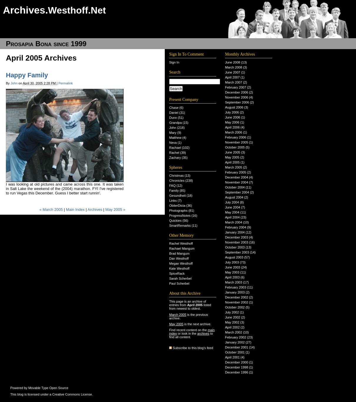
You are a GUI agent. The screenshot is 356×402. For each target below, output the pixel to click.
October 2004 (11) (238, 187)
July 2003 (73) (235, 262)
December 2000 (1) (239, 362)
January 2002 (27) (238, 342)
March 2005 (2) (236, 167)
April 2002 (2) (234, 327)
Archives (95, 209)
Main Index (75, 209)
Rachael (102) (179, 147)
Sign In (174, 62)
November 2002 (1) (239, 302)
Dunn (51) (176, 117)
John (14, 83)
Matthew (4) (177, 137)
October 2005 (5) (237, 147)
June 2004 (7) (235, 207)
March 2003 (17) (237, 282)
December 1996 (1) (239, 372)
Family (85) (177, 190)
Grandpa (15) (178, 122)
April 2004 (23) (235, 217)
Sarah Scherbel (180, 278)
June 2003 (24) (236, 267)
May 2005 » (115, 209)
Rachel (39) (177, 152)
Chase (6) (176, 107)
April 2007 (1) (234, 77)
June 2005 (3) (235, 152)
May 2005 (176, 324)
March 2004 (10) (237, 222)
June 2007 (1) (235, 72)
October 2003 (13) (238, 247)
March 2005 (177, 314)
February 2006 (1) (238, 137)
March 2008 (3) (236, 67)
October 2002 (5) (237, 307)
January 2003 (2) (237, 292)
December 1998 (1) (239, 367)
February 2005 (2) (238, 172)
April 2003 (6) (234, 277)
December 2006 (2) (239, 92)
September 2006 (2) (239, 102)
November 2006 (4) (239, 97)
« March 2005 (51, 209)
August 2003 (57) (237, 257)
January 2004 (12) (238, 232)
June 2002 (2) (235, 317)
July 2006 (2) (234, 112)
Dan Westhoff (179, 258)
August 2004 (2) (236, 197)
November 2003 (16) (240, 242)
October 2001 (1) (237, 352)
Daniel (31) (177, 112)
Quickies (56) (178, 220)
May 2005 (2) (234, 157)
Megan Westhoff (181, 263)
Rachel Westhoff (181, 243)
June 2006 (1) (235, 117)
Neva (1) (175, 142)
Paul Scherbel (179, 283)
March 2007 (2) (236, 82)
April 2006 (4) (234, 127)
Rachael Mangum (181, 248)
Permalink (65, 83)
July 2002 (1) (234, 312)
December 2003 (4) (239, 237)
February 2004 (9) (238, 227)
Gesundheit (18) (180, 195)
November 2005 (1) (239, 142)
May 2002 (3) (234, 322)
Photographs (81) (181, 210)
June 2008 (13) (236, 62)
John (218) (177, 127)
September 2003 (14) (240, 252)
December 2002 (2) (239, 297)
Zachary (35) (178, 157)
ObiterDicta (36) (180, 205)
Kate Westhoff (179, 268)
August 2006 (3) (236, 107)
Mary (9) (175, 132)
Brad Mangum (179, 253)
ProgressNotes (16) (183, 215)
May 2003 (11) (235, 272)
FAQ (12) (175, 185)
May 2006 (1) (234, 122)
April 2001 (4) (234, 357)
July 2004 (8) (234, 202)
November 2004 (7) (239, 182)
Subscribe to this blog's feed (193, 348)
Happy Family (27, 75)
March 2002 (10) (237, 332)
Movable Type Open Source (48, 388)
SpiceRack (177, 273)
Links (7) (175, 200)
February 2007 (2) (238, 87)
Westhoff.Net (77, 10)
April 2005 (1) (234, 162)
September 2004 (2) (239, 192)
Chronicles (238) (181, 180)
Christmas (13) (179, 175)
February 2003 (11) (239, 287)
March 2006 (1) (236, 132)
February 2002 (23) (239, 337)
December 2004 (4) (239, 177)
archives (203, 333)
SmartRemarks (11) (183, 225)
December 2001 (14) (240, 347)
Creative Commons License (72, 394)
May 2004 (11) (235, 212)
